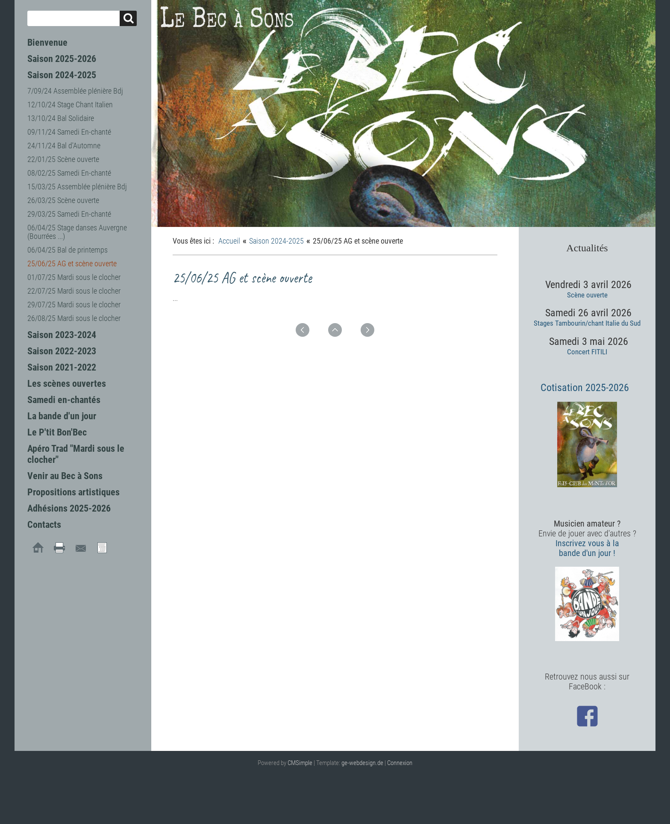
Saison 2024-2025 (61, 75)
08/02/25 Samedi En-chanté (69, 172)
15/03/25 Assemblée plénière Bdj (77, 186)
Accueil (229, 240)
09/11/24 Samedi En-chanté (69, 131)
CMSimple (300, 763)
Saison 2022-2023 (61, 351)
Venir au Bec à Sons (65, 476)
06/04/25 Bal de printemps (67, 249)
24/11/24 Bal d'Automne (63, 145)
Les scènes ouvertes (66, 383)
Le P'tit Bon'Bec (57, 432)
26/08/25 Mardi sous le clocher (73, 318)
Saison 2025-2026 (61, 58)
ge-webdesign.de (362, 763)
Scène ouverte (587, 295)
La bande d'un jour (61, 416)
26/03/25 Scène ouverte (63, 200)
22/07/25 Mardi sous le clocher (73, 290)
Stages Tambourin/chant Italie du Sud (587, 323)
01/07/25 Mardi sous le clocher (73, 277)
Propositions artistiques (73, 492)
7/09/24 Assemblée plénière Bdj (75, 90)
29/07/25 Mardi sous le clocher (73, 304)
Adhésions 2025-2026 (69, 508)
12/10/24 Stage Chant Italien (70, 104)
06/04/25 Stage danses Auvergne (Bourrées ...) (77, 232)
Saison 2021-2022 (61, 367)
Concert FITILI (587, 351)
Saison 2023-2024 (61, 335)
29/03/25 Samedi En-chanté (69, 213)
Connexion (399, 763)
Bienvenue (47, 42)
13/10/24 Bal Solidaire (60, 118)
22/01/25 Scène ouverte (63, 159)
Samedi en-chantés (63, 399)
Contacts (44, 524)
